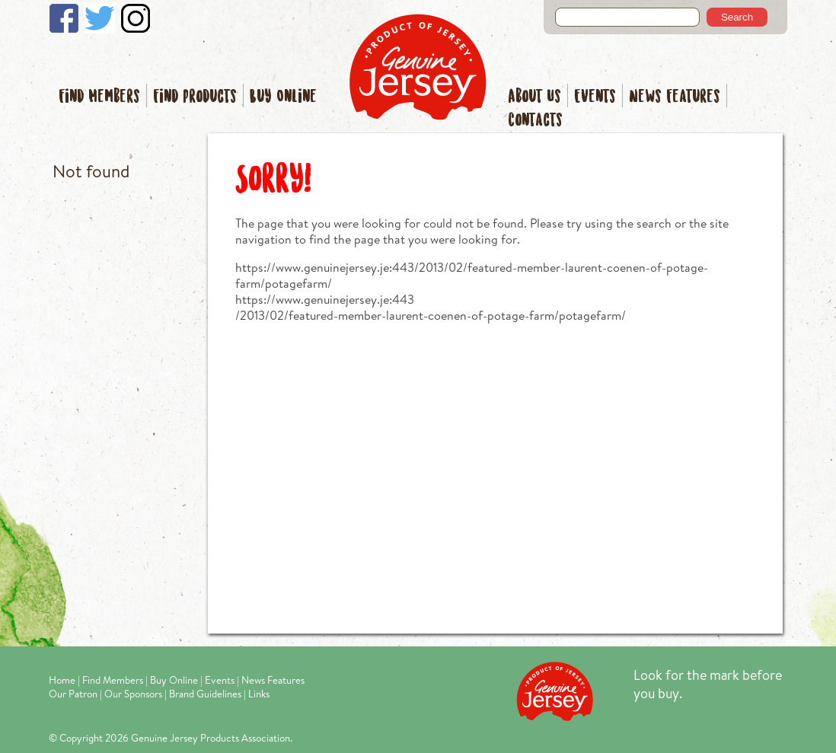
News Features (674, 97)
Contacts (535, 120)
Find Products (195, 97)
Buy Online (283, 97)
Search (737, 17)
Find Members (99, 97)
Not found (91, 171)
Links (259, 693)
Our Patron (73, 693)
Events (595, 97)
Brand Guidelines (205, 693)
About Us (534, 97)
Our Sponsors (133, 693)
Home (62, 680)
